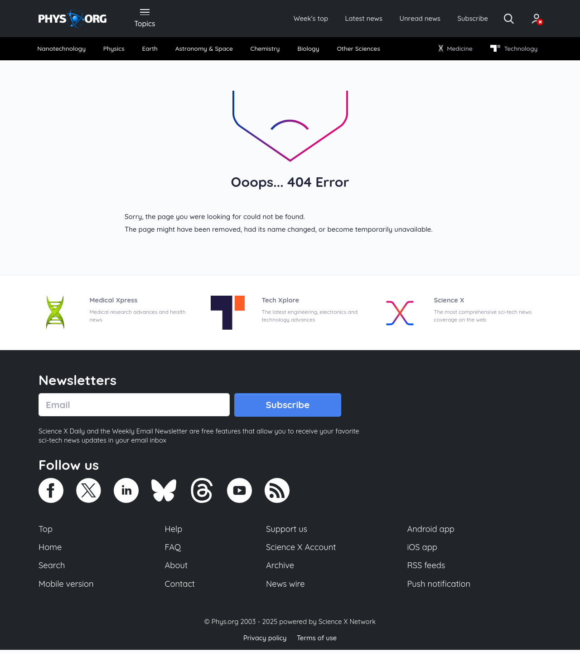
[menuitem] (64, 50)
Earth (150, 49)
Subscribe (464, 19)
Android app (431, 531)
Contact (180, 586)
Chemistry (266, 49)
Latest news (349, 19)
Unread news (409, 19)
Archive (280, 568)
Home (51, 549)
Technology (511, 49)
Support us (287, 531)
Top (46, 531)
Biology (308, 49)
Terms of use (317, 641)
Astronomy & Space (204, 49)
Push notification (439, 586)
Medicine (454, 49)
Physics (116, 49)
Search (52, 568)
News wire (285, 586)
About (176, 568)
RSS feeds (426, 568)
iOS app (422, 549)
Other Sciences (357, 49)
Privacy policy (264, 641)
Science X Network (347, 625)
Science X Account (301, 549)
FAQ (173, 549)
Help (174, 531)
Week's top (293, 19)
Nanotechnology (64, 49)
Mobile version (67, 586)
